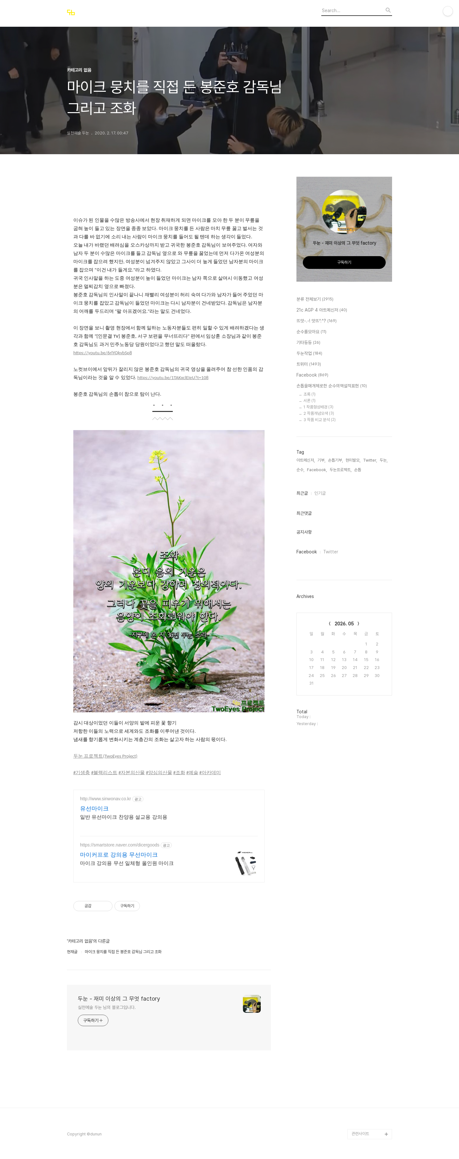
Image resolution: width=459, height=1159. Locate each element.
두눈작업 (309, 353)
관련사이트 (360, 1133)
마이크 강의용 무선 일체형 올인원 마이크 (127, 863)
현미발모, (353, 460)
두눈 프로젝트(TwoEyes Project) (105, 756)
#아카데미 (210, 772)
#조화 (179, 772)
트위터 (308, 364)
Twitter (330, 551)
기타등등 (308, 343)
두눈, (384, 460)
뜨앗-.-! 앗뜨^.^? (316, 321)
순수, (300, 469)
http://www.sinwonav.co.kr (105, 798)
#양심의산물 (159, 772)
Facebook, (317, 469)
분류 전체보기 (314, 299)
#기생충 (81, 772)
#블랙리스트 (104, 772)
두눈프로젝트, (341, 469)
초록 (309, 394)
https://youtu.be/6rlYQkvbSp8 (102, 353)
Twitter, (370, 460)
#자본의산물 (132, 772)
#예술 (192, 772)
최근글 (302, 493)
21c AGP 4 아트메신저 (321, 310)
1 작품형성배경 (318, 407)
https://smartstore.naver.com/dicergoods (119, 844)
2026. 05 (344, 624)
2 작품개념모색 (318, 413)
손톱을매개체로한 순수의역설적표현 (331, 386)
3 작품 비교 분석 (319, 419)
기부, (321, 460)
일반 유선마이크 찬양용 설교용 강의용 (123, 817)
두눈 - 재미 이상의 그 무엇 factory (119, 998)
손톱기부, (335, 460)
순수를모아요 (311, 332)
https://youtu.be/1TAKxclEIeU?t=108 (172, 377)
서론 (309, 400)
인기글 (320, 493)
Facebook (312, 375)
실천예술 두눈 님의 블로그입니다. (107, 1007)
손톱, (358, 469)
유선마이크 (94, 808)
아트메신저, (305, 460)
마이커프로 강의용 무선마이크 (119, 855)
